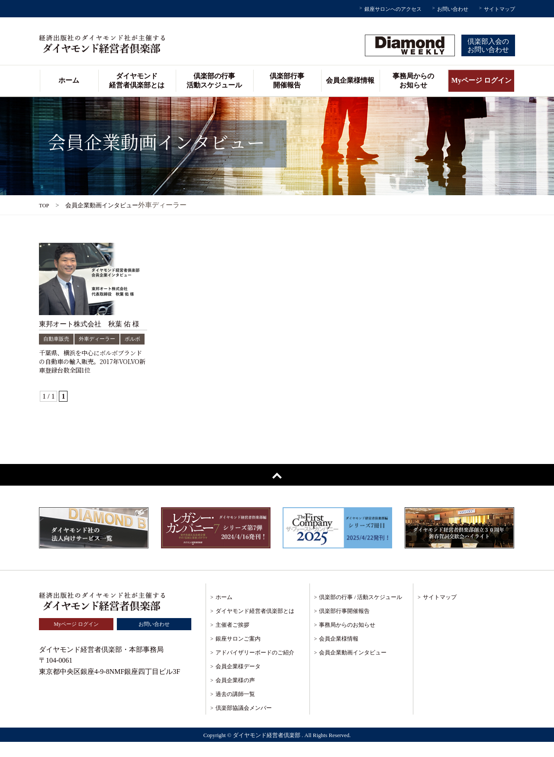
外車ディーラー (104, 338)
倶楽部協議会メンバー (244, 722)
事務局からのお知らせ (413, 80)
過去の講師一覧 (235, 708)
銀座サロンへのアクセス (393, 9)
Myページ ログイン (481, 80)
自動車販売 (58, 338)
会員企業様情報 (350, 80)
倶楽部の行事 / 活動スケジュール (360, 612)
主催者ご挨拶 (232, 639)
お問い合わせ (452, 9)
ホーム (68, 80)
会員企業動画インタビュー (353, 667)
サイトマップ (499, 9)
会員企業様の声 (235, 695)
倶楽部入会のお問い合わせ (488, 45)
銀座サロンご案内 (238, 653)
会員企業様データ (238, 681)
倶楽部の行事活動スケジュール (214, 80)
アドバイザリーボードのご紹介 (255, 667)
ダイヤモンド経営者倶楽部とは (136, 80)
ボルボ (52, 350)
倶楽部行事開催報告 (287, 80)
